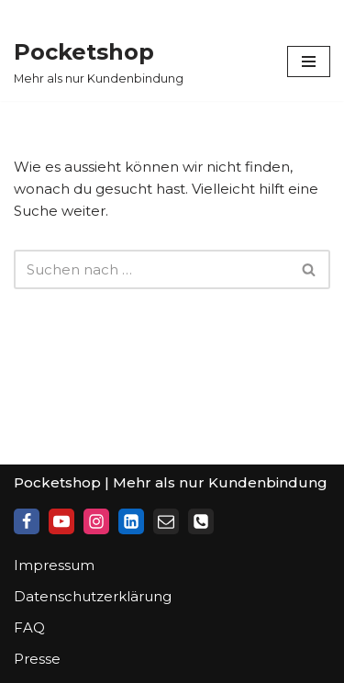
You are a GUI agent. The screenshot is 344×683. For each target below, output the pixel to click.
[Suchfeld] (151, 269)
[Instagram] (96, 521)
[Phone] (201, 521)
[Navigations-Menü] (308, 61)
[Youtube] (61, 521)
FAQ (29, 627)
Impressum (54, 565)
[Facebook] (26, 521)
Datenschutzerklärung (93, 596)
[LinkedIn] (131, 521)
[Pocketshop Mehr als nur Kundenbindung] (98, 61)
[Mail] (166, 521)
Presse (37, 658)
